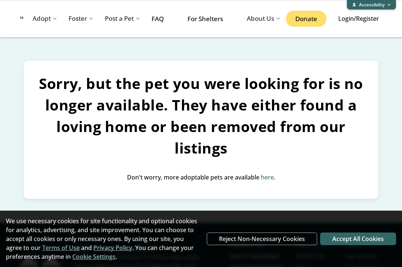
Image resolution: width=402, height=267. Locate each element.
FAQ (158, 19)
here (267, 177)
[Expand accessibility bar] (371, 5)
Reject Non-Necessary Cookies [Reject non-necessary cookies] (262, 239)
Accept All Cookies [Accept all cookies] (358, 239)
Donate (306, 18)
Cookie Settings (94, 257)
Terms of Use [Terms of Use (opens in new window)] (61, 248)
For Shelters (205, 19)
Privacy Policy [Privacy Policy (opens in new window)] (112, 248)
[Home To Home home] (22, 18)
